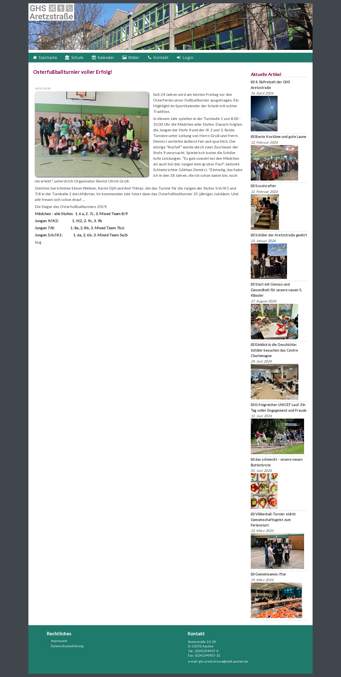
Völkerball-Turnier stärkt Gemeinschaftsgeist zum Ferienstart (273, 519)
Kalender (105, 57)
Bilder (133, 57)
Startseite (47, 57)
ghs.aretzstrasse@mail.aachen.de (223, 661)
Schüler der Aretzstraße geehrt (279, 235)
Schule (76, 57)
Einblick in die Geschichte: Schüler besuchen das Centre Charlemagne (274, 350)
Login (187, 57)
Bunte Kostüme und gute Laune (278, 137)
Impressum (59, 641)
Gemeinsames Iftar (268, 574)
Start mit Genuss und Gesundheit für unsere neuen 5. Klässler (276, 289)
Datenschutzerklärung (67, 646)
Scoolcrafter (263, 186)
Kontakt (161, 57)
